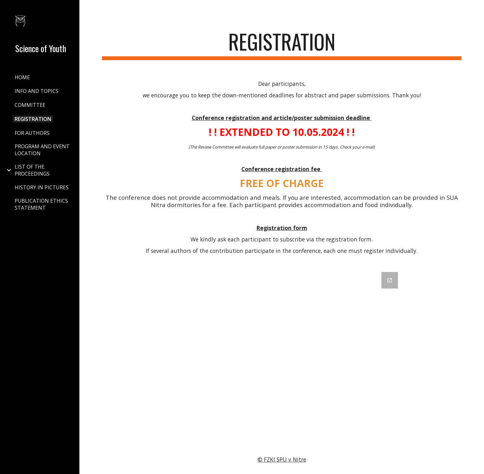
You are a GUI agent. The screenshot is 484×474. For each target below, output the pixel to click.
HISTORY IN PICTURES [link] (42, 187)
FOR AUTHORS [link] (32, 132)
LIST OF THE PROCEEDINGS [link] (32, 170)
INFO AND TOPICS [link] (36, 90)
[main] (281, 45)
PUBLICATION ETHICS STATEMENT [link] (41, 204)
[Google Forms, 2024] (282, 354)
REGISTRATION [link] (33, 118)
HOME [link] (22, 77)
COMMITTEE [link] (30, 104)
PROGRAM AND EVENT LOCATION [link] (42, 150)
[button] (476, 9)
